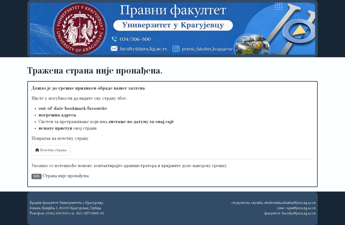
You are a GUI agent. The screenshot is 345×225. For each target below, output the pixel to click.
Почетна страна (50, 150)
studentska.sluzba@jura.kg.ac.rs (290, 203)
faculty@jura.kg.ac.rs (299, 213)
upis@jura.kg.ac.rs (301, 208)
